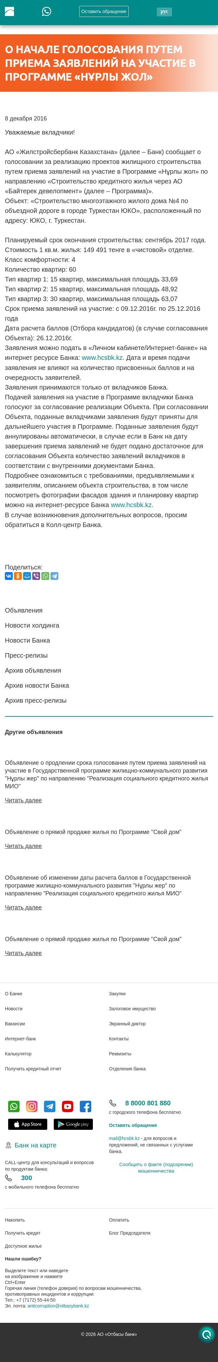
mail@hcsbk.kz (124, 1136)
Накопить (15, 1218)
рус (164, 11)
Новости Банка (27, 639)
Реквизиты (120, 1051)
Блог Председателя (130, 1231)
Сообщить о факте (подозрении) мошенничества (156, 1166)
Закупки (117, 991)
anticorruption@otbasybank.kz (58, 1304)
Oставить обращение (104, 11)
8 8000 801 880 (148, 1101)
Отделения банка (127, 1066)
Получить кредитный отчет (33, 1066)
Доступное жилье (23, 1244)
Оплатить (119, 1218)
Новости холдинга (32, 624)
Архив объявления (33, 669)
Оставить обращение (133, 1123)
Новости (13, 1006)
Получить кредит (22, 1231)
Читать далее (23, 799)
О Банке (13, 991)
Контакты (119, 1036)
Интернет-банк (20, 1036)
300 (26, 1175)
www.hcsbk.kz (102, 357)
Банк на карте (35, 1143)
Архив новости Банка (37, 684)
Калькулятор (18, 1051)
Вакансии (15, 1021)
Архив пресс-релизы (35, 699)
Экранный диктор (127, 1021)
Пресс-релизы (26, 654)
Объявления (24, 609)
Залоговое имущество (132, 1006)
